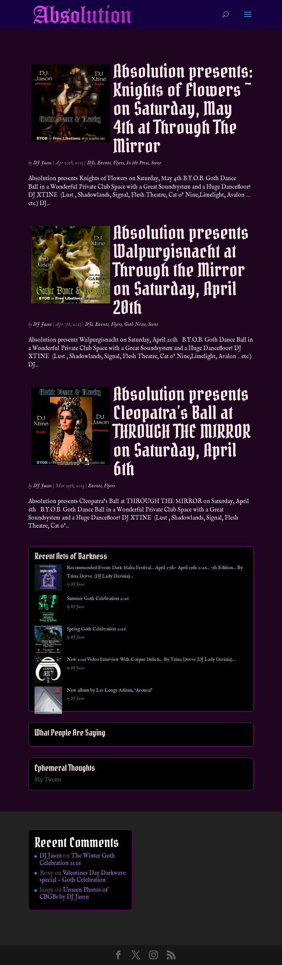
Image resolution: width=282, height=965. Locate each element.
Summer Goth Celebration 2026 (98, 599)
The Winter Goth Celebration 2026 (77, 859)
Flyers (118, 163)
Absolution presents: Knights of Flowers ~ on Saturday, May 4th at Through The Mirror (183, 108)
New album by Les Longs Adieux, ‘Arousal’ (109, 690)
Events (104, 163)
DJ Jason (42, 163)
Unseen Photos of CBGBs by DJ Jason (74, 893)
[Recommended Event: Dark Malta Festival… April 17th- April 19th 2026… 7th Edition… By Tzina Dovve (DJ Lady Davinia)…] (48, 579)
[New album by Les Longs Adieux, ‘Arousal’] (48, 702)
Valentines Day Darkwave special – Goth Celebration (83, 877)
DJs (91, 163)
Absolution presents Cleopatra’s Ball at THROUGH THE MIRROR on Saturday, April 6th (182, 431)
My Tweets (48, 780)
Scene (156, 163)
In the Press (137, 163)
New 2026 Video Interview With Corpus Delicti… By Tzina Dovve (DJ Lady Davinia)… (151, 659)
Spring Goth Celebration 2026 (96, 629)
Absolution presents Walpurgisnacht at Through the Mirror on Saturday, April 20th (181, 270)
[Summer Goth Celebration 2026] (48, 610)
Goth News (135, 324)
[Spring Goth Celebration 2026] (48, 640)
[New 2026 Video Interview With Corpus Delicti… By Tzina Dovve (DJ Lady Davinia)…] (48, 671)
